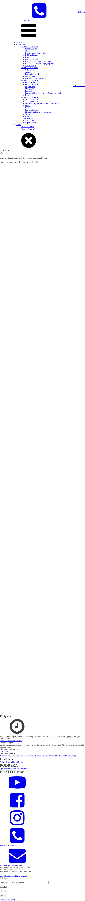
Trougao (28, 72)
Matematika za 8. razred (29, 97)
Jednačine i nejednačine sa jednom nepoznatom (42, 104)
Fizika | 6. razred (6, 762)
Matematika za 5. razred (29, 47)
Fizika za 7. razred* (28, 129)
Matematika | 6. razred (24, 756)
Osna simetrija (30, 66)
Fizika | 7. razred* (18, 762)
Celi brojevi (29, 70)
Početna (19, 42)
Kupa (27, 116)
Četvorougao (30, 76)
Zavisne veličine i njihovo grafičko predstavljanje (43, 93)
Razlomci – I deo (31, 59)
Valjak (27, 114)
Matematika (20, 45)
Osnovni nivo (30, 120)
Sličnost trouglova (32, 99)
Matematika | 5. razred (8, 756)
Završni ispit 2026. (27, 118)
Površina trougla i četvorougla (36, 78)
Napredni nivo (30, 122)
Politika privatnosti (20, 876)
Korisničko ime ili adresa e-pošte (12, 882)
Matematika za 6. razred (29, 68)
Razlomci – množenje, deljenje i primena (40, 63)
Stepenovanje (30, 87)
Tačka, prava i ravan (32, 101)
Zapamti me (5, 891)
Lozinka (3, 887)
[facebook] (17, 808)
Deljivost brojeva (31, 55)
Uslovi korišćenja (6, 876)
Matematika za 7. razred (29, 80)
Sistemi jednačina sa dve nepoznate (38, 112)
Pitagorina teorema (32, 85)
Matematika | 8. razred (57, 756)
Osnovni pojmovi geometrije (35, 53)
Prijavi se (81, 12)
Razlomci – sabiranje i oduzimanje (38, 61)
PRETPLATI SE (79, 86)
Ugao (27, 57)
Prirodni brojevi (31, 49)
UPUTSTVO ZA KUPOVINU (11, 741)
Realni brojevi (30, 82)
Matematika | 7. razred (41, 756)
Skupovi (28, 51)
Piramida (28, 108)
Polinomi (28, 91)
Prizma (27, 106)
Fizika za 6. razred (27, 127)
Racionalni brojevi (32, 74)
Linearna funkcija (31, 110)
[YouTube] (17, 790)
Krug (27, 95)
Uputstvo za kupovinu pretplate (11, 768)
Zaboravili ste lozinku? (8, 900)
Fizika (18, 125)
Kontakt (26, 768)
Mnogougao (29, 89)
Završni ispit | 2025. (73, 756)
